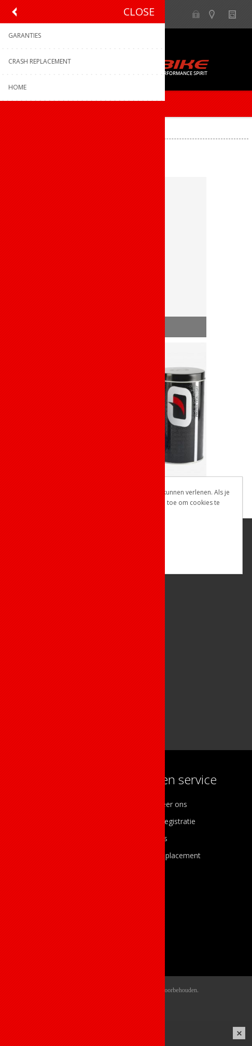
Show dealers (216, 14)
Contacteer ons (161, 804)
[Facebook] (19, 651)
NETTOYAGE (79, 327)
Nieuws (237, 14)
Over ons (30, 804)
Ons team (31, 821)
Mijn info (29, 905)
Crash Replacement (168, 855)
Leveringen (33, 939)
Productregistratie (165, 821)
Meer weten (126, 559)
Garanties (151, 838)
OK (126, 541)
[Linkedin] (76, 651)
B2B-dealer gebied (196, 14)
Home (18, 130)
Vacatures (31, 838)
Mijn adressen (38, 922)
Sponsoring (33, 855)
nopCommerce (141, 1003)
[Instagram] (48, 651)
